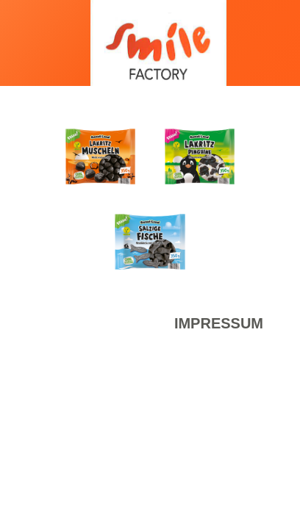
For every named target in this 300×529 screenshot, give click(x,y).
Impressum (218, 323)
